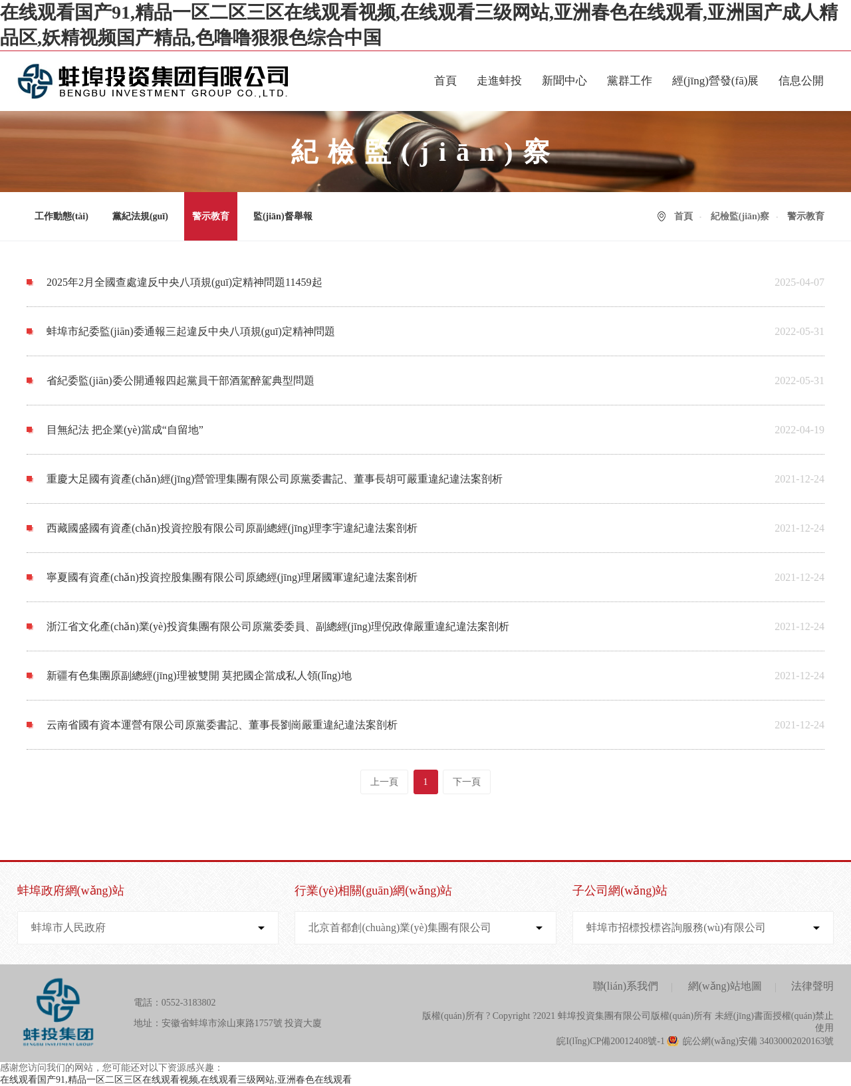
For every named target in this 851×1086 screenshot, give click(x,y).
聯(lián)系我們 (626, 986)
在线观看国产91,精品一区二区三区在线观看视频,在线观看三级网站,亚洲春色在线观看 (176, 1080)
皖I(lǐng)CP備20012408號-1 (610, 1041)
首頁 (445, 80)
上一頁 (384, 782)
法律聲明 (812, 986)
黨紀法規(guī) (140, 216)
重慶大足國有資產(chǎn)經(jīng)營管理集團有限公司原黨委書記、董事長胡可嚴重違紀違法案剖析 (275, 479)
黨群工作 (629, 80)
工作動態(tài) (61, 216)
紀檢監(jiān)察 (740, 216)
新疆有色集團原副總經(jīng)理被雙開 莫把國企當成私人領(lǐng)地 (199, 675)
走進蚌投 (499, 80)
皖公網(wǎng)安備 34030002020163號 (758, 1041)
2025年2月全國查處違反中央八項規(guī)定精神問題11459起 (184, 282)
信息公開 (801, 80)
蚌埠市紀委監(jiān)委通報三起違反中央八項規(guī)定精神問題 (191, 331)
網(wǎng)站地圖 (725, 986)
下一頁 (467, 782)
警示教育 (210, 216)
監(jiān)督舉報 (282, 216)
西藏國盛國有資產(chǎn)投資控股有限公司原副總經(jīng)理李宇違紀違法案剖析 (232, 528)
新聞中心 (564, 80)
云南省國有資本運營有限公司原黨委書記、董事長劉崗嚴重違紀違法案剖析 (222, 724)
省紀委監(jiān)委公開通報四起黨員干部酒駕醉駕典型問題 (180, 380)
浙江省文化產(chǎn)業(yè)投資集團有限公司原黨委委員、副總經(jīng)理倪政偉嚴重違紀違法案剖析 (278, 626)
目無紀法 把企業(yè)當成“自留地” (125, 429)
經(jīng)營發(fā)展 (715, 80)
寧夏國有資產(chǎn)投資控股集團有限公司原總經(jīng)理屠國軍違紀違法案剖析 (232, 577)
